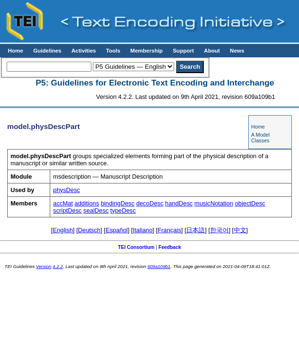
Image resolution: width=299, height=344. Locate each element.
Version (43, 266)
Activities (83, 51)
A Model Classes (260, 137)
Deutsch (89, 230)
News (237, 51)
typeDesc (123, 210)
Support (183, 51)
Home (15, 51)
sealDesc (96, 210)
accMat (63, 203)
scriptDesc (67, 210)
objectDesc (250, 203)
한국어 (219, 230)
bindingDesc (117, 203)
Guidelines (47, 51)
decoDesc (150, 203)
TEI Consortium (136, 247)
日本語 (195, 230)
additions (87, 203)
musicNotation (213, 203)
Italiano (143, 230)
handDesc (179, 203)
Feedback (169, 247)
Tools (113, 51)
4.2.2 (58, 266)
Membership (146, 51)
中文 (240, 230)
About (212, 51)
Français (169, 230)
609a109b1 (158, 266)
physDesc (66, 190)
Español (117, 230)
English (63, 230)
